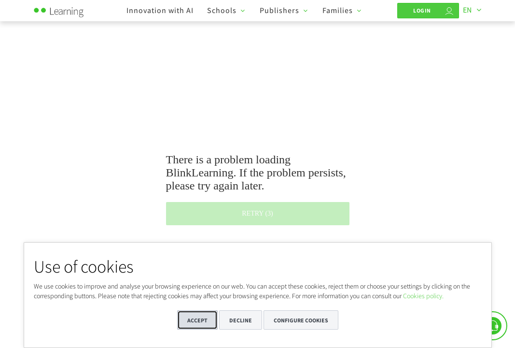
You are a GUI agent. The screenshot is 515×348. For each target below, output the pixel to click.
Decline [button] (240, 320)
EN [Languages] (467, 9)
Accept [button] (197, 320)
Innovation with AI (160, 10)
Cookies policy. (423, 295)
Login (422, 10)
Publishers (279, 10)
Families (337, 10)
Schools (222, 10)
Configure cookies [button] (301, 320)
